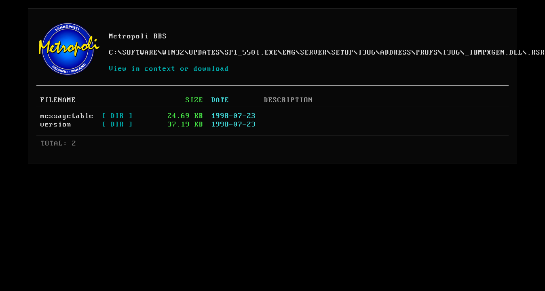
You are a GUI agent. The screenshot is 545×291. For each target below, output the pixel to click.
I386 (367, 52)
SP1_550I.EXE (251, 52)
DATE (220, 100)
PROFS (427, 52)
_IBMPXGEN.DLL (494, 52)
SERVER (313, 52)
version (56, 124)
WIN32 (174, 52)
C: (113, 52)
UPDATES (204, 52)
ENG (289, 52)
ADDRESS (396, 52)
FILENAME (58, 100)
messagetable (67, 116)
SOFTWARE (140, 52)
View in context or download (169, 69)
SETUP (343, 52)
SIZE (194, 100)
